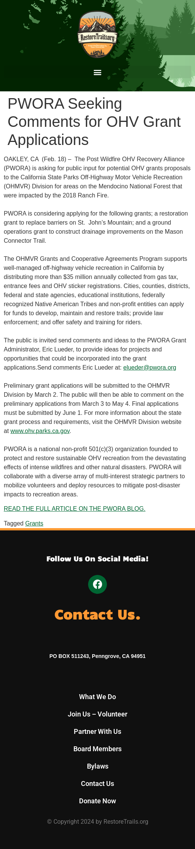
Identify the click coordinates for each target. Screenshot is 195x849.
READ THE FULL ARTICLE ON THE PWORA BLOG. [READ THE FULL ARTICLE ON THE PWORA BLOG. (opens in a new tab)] (74, 508)
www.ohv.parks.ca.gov (40, 431)
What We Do (97, 697)
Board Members (97, 749)
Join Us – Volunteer (97, 714)
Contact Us (97, 783)
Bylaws (97, 766)
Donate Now (97, 801)
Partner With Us (97, 731)
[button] (97, 72)
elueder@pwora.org (150, 367)
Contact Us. (97, 613)
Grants (34, 523)
